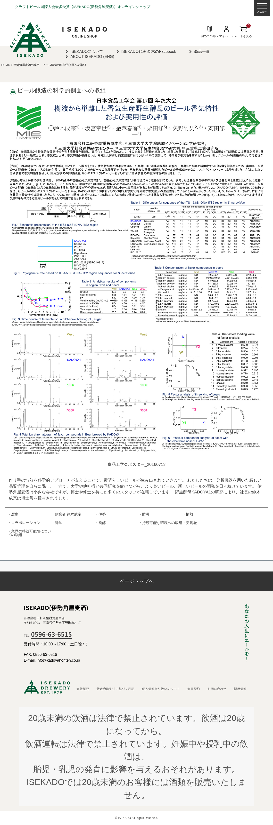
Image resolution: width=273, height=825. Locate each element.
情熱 (189, 514)
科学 (58, 523)
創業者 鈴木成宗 (68, 514)
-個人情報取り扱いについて (160, 689)
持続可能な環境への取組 (162, 523)
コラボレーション (25, 523)
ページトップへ (137, 581)
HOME (5, 65)
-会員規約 (193, 689)
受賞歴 (191, 523)
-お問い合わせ (216, 689)
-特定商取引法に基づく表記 (115, 689)
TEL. (48, 635)
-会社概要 (82, 689)
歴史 (14, 514)
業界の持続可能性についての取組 (29, 533)
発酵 (102, 523)
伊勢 (102, 514)
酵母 (145, 514)
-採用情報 (240, 689)
